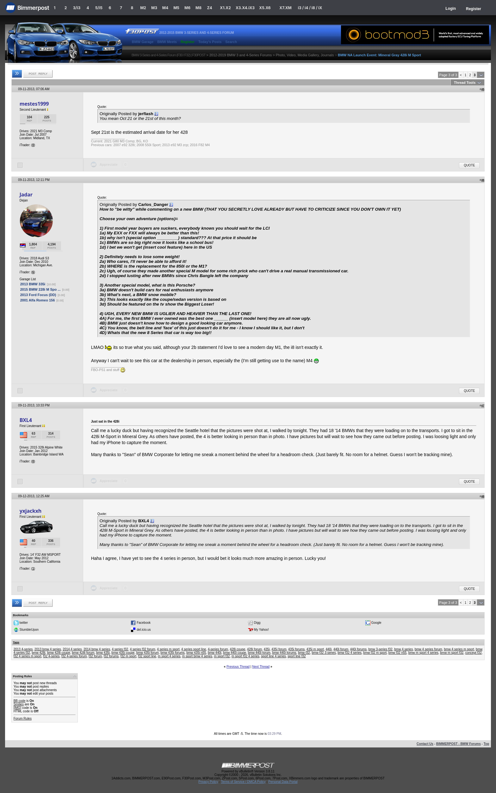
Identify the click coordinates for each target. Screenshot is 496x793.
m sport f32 (222, 656)
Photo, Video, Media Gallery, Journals (305, 55)
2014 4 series (72, 649)
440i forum (340, 649)
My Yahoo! (261, 629)
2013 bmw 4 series (47, 649)
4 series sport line (193, 649)
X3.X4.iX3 (245, 7)
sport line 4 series (273, 656)
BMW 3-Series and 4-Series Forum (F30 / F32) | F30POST (169, 55)
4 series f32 (120, 649)
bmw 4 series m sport (459, 649)
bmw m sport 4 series (423, 652)
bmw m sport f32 (451, 652)
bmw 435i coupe (122, 652)
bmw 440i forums (284, 652)
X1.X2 (225, 7)
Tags (16, 642)
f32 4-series (51, 656)
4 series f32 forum (142, 649)
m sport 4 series (169, 656)
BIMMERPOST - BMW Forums (458, 744)
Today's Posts (209, 42)
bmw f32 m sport (375, 652)
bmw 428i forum (83, 652)
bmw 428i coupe (58, 652)
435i (267, 649)
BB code (20, 701)
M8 (198, 7)
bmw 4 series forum (428, 649)
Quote (469, 165)
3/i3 (76, 7)
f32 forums (111, 656)
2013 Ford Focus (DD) (38, 295)
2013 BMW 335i (32, 284)
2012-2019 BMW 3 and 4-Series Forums (240, 55)
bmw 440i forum (259, 652)
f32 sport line (147, 656)
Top (486, 744)
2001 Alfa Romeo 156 (37, 300)
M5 (176, 7)
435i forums (296, 649)
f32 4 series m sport (27, 656)
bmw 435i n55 (196, 652)
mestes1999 (34, 103)
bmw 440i (214, 652)
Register (473, 9)
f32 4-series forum (74, 656)
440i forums (358, 649)
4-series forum (218, 649)
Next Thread (261, 666)
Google (376, 622)
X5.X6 (264, 7)
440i (329, 649)
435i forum (278, 649)
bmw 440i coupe (234, 652)
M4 (165, 7)
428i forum (254, 649)
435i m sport (315, 649)
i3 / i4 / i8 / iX (310, 7)
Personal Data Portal (282, 782)
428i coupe (237, 649)
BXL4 (26, 420)
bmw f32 (304, 652)
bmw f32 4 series (350, 652)
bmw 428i (39, 652)
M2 (143, 7)
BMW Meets (167, 42)
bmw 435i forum (147, 652)
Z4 (209, 7)
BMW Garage (142, 42)
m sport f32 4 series (245, 656)
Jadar (26, 194)
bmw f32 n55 (397, 652)
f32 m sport (128, 656)
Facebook (144, 622)
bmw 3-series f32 (381, 649)
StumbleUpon (29, 629)
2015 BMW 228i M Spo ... (40, 289)
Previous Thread (238, 666)
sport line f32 (297, 656)
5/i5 (98, 7)
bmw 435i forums (172, 652)
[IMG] (17, 707)
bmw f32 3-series (324, 652)
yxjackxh (31, 510)
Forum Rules (23, 718)
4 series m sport (168, 649)
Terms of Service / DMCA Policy (243, 782)
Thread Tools (464, 82)
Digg (257, 622)
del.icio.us (144, 629)
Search (231, 42)
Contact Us (425, 744)
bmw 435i (103, 652)
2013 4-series (23, 649)
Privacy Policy (208, 782)
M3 (154, 7)
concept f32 (473, 652)
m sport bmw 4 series (197, 656)
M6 (187, 7)
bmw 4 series (403, 649)
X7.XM (285, 7)
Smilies (19, 704)
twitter (23, 622)
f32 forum (95, 656)
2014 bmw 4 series (97, 649)
